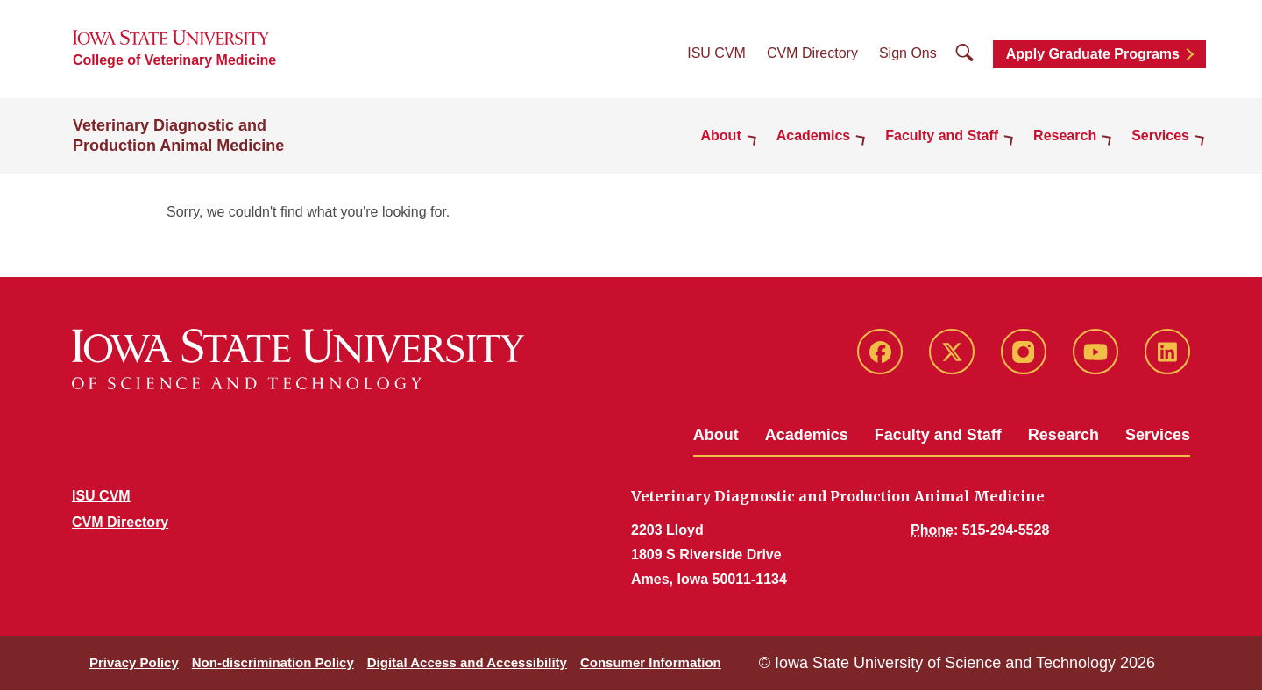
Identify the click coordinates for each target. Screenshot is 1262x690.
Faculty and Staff (938, 435)
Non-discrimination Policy (273, 662)
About (716, 435)
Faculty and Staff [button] (941, 135)
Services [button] (1160, 135)
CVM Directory (812, 53)
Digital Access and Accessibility (467, 662)
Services (1157, 435)
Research (1063, 435)
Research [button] (1064, 135)
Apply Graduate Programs (1093, 53)
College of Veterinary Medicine (174, 60)
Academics (806, 435)
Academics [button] (813, 135)
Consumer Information (650, 662)
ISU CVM (716, 53)
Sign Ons (908, 53)
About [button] (721, 135)
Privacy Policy (134, 662)
